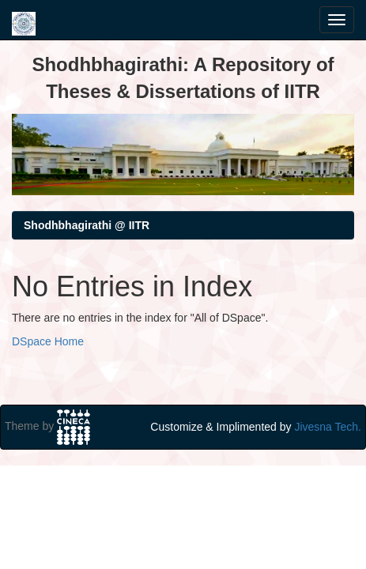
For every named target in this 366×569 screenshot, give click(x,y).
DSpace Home (48, 341)
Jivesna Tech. (327, 426)
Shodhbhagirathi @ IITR (86, 225)
